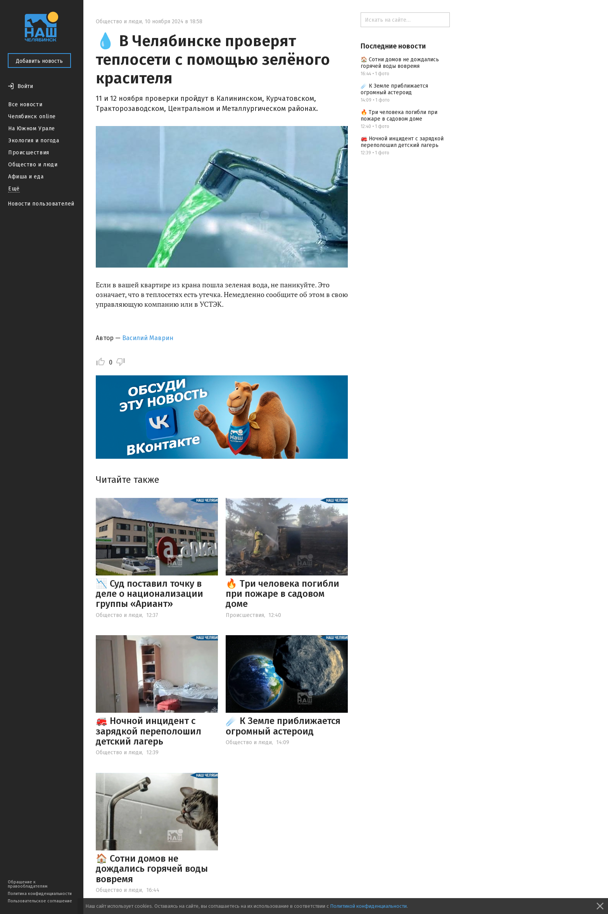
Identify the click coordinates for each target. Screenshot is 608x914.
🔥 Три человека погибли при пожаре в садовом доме (282, 594)
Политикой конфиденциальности (368, 906)
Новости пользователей (41, 203)
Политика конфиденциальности (40, 894)
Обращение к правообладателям (27, 884)
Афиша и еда (25, 176)
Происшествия (28, 152)
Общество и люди (32, 164)
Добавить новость (39, 61)
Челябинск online (32, 116)
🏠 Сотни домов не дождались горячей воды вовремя (152, 869)
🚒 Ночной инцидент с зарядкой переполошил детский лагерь (148, 731)
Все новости (25, 104)
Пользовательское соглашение (40, 901)
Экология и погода (33, 140)
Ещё (14, 188)
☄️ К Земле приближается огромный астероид (283, 725)
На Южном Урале (31, 128)
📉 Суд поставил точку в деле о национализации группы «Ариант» (149, 594)
